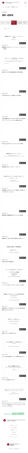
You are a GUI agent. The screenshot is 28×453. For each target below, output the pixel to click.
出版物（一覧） (25, 22)
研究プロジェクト (14, 425)
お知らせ (14, 432)
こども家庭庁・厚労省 (19, 22)
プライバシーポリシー (14, 436)
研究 (8, 22)
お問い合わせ (14, 434)
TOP (3, 6)
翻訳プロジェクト (14, 22)
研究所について (14, 430)
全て (3, 22)
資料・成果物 (7, 6)
